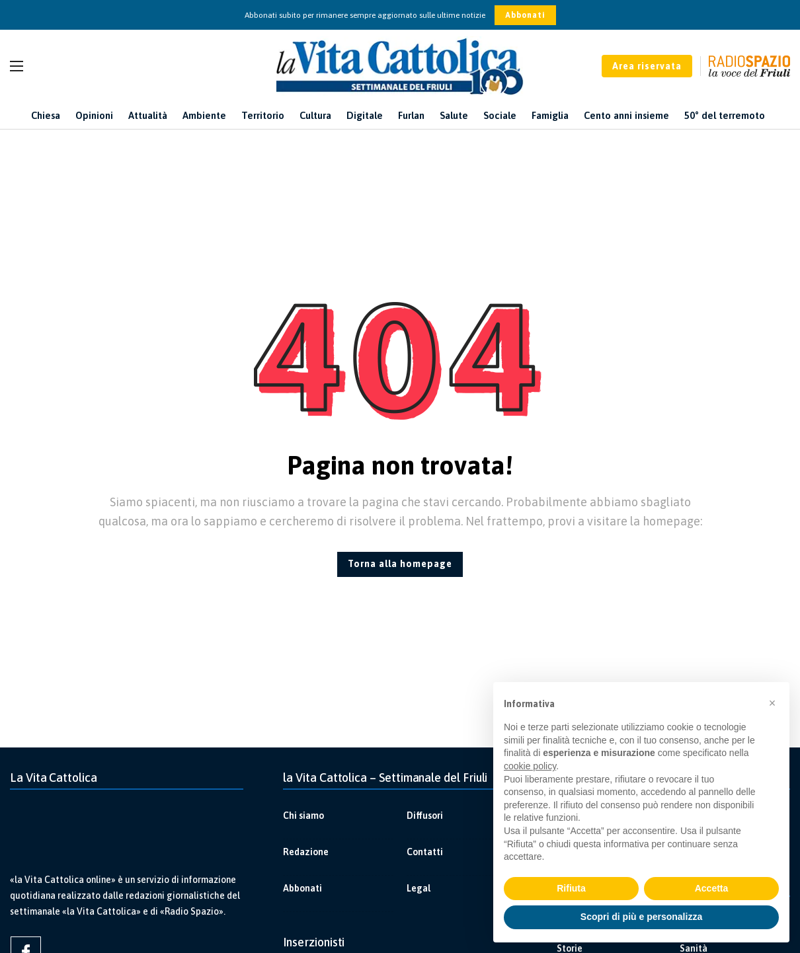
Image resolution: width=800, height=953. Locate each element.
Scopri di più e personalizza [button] (641, 916)
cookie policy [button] (530, 766)
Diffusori (425, 815)
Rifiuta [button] (571, 888)
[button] (772, 703)
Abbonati (525, 15)
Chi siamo (303, 815)
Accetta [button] (712, 888)
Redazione (306, 852)
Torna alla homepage (400, 563)
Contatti (425, 852)
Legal (418, 888)
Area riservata (647, 66)
